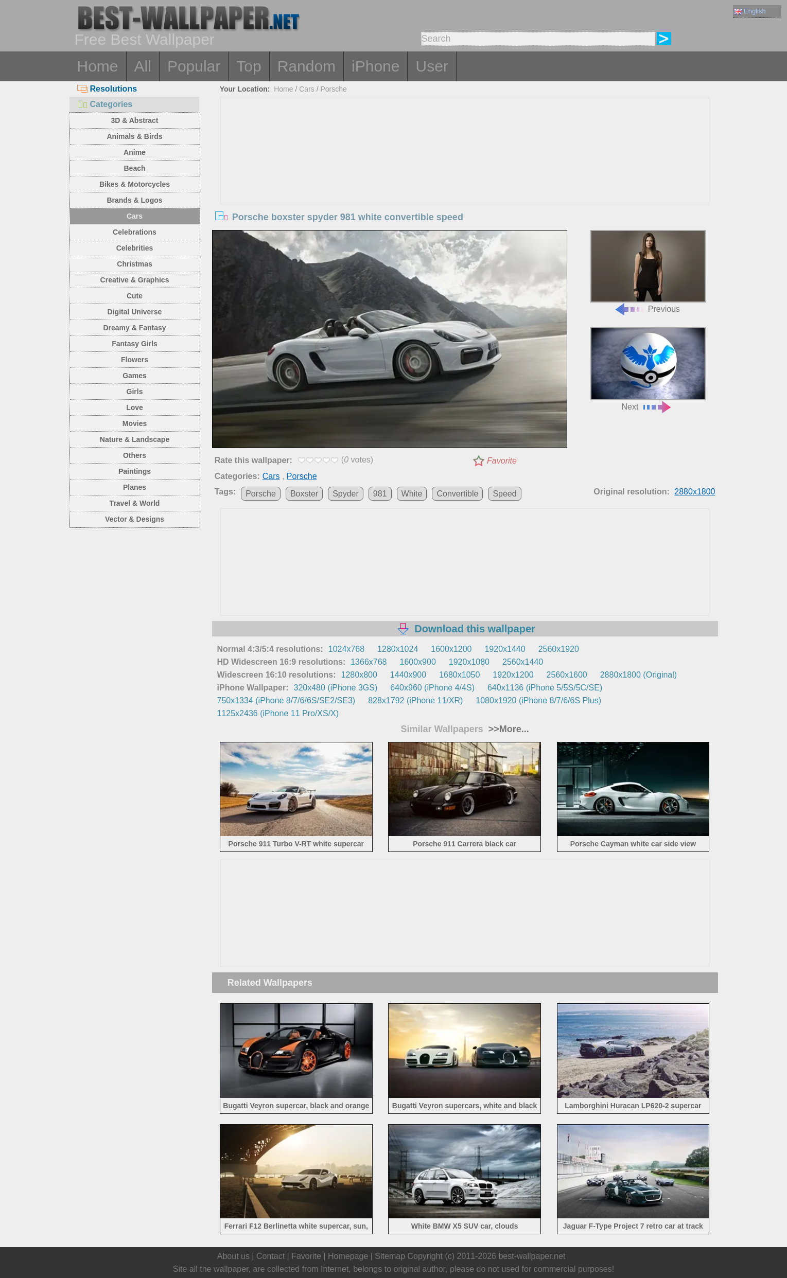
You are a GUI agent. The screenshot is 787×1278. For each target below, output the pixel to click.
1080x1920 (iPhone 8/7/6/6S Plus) (538, 700)
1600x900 (418, 662)
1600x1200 (451, 649)
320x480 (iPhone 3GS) (336, 687)
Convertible (457, 493)
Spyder (346, 493)
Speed (504, 493)
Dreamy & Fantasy (134, 328)
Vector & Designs (134, 519)
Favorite (502, 460)
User (431, 66)
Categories (105, 104)
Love (134, 407)
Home (97, 66)
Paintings (134, 471)
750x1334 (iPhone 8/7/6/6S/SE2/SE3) (286, 700)
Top (248, 66)
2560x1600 (567, 674)
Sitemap (390, 1256)
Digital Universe (135, 312)
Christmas (134, 264)
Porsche (333, 89)
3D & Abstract (134, 120)
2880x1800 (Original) (638, 674)
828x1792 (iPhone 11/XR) (415, 700)
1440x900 (408, 674)
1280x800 (359, 674)
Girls (135, 391)
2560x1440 (522, 662)
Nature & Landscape (134, 439)
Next (648, 369)
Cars (135, 216)
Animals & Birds (134, 136)
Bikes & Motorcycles (134, 184)
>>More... (507, 729)
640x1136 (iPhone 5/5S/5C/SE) (544, 687)
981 (380, 493)
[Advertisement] (465, 174)
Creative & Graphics (134, 280)
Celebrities (134, 248)
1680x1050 (459, 674)
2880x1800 (694, 491)
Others (134, 455)
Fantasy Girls (135, 344)
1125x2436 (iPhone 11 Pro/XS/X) (278, 713)
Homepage (348, 1256)
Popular (193, 66)
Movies (135, 423)
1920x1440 (504, 649)
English (750, 11)
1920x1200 (513, 674)
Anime (135, 152)
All (142, 66)
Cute (135, 296)
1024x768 (346, 649)
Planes (134, 487)
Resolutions (107, 88)
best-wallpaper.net (531, 1256)
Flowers (134, 360)
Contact (270, 1256)
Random (306, 66)
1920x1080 (469, 662)
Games (135, 375)
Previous (648, 272)
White (412, 493)
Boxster (304, 493)
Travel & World (135, 503)
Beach (134, 168)
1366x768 (369, 662)
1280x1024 (397, 649)
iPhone (375, 66)
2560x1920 (558, 649)
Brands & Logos (134, 200)
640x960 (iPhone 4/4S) (432, 687)
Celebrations (134, 232)
